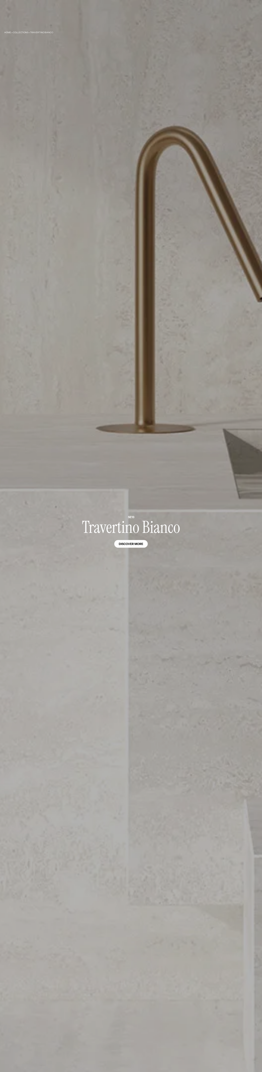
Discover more (131, 544)
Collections (20, 32)
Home (7, 32)
